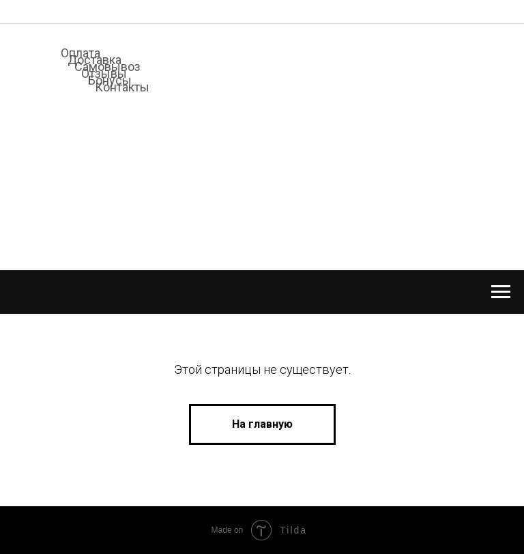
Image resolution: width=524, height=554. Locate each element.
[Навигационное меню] (500, 292)
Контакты (122, 87)
